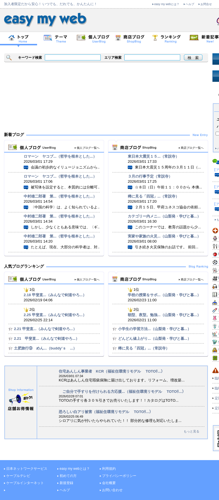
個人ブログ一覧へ (88, 147)
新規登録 (66, 483)
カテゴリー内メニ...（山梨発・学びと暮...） (164, 216)
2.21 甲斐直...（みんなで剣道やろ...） (45, 329)
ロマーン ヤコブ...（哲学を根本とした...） (60, 156)
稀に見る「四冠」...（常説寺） (153, 196)
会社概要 (109, 483)
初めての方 (68, 476)
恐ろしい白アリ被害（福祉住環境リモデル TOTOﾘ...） (106, 412)
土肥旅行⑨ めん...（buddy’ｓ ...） (45, 348)
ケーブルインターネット (25, 483)
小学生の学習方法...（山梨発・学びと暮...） (154, 329)
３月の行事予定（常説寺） (150, 176)
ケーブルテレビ (18, 476)
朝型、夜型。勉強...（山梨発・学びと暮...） (164, 315)
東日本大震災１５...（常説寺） (153, 156)
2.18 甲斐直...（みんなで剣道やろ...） (55, 295)
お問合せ (206, 4)
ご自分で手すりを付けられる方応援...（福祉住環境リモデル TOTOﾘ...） (122, 391)
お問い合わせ (112, 490)
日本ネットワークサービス (26, 469)
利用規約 (109, 469)
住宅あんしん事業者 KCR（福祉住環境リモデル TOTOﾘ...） (112, 371)
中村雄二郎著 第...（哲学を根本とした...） (60, 196)
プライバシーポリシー (119, 476)
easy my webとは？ (166, 4)
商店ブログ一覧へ (192, 147)
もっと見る (191, 431)
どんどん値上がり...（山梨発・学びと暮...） (154, 338)
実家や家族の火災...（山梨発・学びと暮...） (164, 236)
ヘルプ (190, 4)
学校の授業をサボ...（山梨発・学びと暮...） (164, 295)
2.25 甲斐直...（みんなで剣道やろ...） (55, 315)
